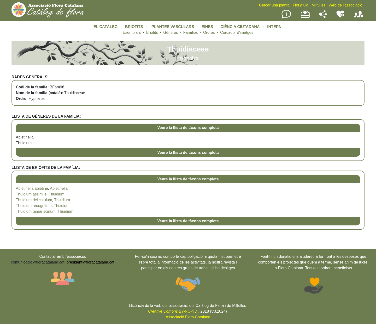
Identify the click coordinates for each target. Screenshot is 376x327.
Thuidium (57, 194)
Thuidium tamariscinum (35, 211)
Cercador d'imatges (236, 32)
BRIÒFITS (134, 27)
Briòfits (152, 32)
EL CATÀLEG (106, 27)
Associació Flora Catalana (188, 317)
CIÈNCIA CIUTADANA (240, 27)
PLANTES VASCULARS (173, 27)
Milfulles (318, 5)
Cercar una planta (274, 5)
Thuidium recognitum (34, 206)
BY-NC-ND (172, 311)
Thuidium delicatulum (34, 200)
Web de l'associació (345, 5)
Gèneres (170, 32)
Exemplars (132, 32)
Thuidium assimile (31, 194)
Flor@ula (300, 5)
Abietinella (59, 188)
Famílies (190, 32)
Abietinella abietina (32, 188)
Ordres (209, 32)
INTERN (274, 27)
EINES (207, 27)
